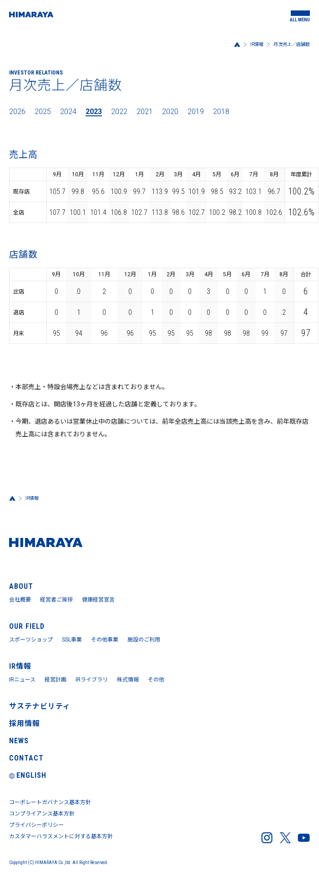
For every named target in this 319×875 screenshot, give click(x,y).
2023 (94, 111)
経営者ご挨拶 (56, 600)
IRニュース (22, 679)
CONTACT (26, 758)
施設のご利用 (143, 639)
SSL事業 (72, 639)
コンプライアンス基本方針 (42, 813)
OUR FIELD (27, 626)
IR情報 (256, 44)
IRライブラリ (92, 679)
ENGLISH (27, 775)
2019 (195, 111)
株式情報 (128, 679)
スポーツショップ (31, 639)
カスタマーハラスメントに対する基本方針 (61, 836)
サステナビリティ (40, 706)
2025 (43, 111)
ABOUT (21, 586)
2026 (17, 111)
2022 (119, 111)
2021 (145, 111)
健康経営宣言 (98, 600)
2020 (170, 111)
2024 (68, 111)
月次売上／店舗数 (291, 44)
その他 (156, 679)
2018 (221, 111)
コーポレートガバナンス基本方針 (50, 802)
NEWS (19, 740)
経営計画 (55, 679)
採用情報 (24, 723)
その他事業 (104, 639)
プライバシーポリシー (36, 825)
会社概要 (20, 600)
